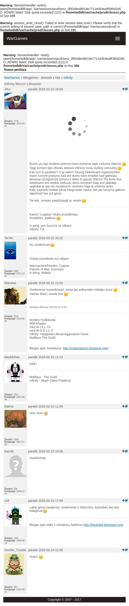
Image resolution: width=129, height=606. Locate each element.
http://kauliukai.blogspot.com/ (103, 525)
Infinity (68, 77)
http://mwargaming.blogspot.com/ (86, 348)
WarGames (12, 77)
